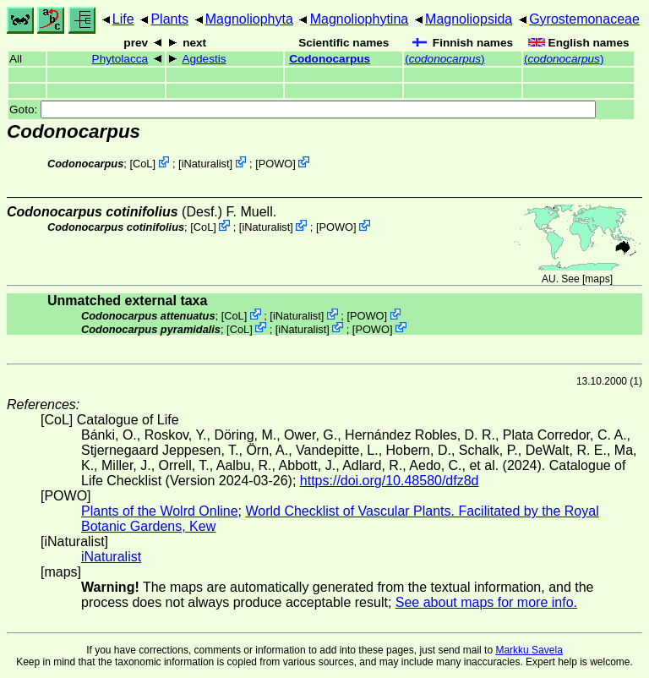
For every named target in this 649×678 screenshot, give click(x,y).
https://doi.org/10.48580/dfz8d (389, 480)
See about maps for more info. (486, 602)
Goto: (302, 109)
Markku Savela (528, 650)
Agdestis (204, 58)
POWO (276, 163)
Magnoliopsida (468, 19)
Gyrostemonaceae (584, 19)
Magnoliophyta (249, 19)
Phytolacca (120, 58)
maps (597, 279)
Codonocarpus (329, 58)
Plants (169, 19)
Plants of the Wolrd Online (159, 511)
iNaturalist (206, 163)
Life (123, 19)
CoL (142, 163)
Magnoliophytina (359, 19)
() (444, 58)
